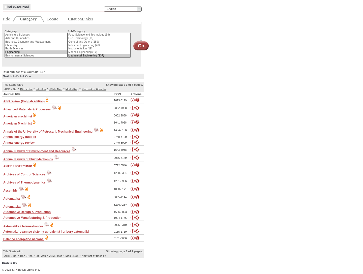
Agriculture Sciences (36, 35)
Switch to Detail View (17, 76)
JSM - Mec (55, 89)
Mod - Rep (72, 89)
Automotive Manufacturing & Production (32, 218)
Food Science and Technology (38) (99, 35)
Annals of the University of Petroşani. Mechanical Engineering (48, 131)
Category (11, 31)
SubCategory (76, 31)
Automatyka (12, 206)
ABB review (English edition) (24, 101)
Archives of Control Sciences (24, 174)
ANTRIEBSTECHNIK (17, 166)
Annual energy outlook (19, 137)
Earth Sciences (36, 48)
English (111, 8)
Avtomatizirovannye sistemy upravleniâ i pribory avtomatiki (46, 231)
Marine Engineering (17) (99, 52)
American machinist (17, 116)
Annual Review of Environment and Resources (36, 151)
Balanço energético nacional (23, 239)
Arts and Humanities (36, 38)
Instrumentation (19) (99, 48)
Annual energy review (19, 142)
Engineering (36, 52)
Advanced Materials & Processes (27, 109)
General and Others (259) (99, 42)
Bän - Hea (26, 89)
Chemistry (36, 45)
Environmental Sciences (36, 55)
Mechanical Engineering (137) (99, 55)
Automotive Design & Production (27, 212)
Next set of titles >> (94, 89)
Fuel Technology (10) (99, 38)
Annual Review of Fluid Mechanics (28, 159)
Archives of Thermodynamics (24, 182)
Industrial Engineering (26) (99, 45)
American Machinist (17, 123)
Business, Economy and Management (36, 42)
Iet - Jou (41, 89)
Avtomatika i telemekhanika (23, 226)
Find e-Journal (17, 7)
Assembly (10, 190)
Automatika (11, 198)
